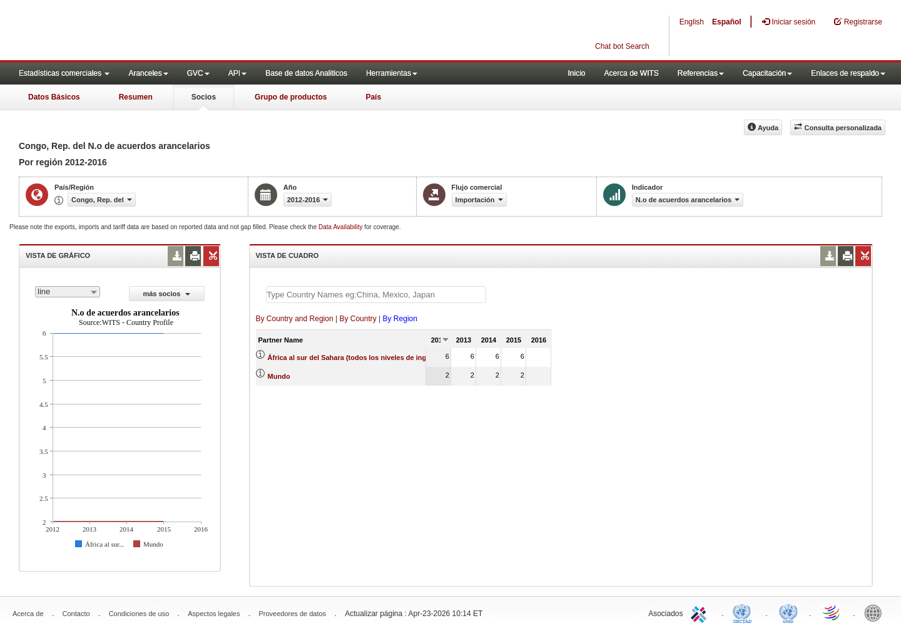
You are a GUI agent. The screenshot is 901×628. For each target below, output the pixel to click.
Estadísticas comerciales (64, 73)
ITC (700, 612)
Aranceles (148, 73)
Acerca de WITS (631, 73)
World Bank (875, 612)
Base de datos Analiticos (306, 73)
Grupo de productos (291, 97)
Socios (203, 97)
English (692, 22)
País (373, 97)
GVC (198, 73)
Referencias (701, 73)
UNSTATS (788, 612)
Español (726, 22)
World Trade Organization (832, 612)
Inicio (576, 73)
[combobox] (67, 291)
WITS (125, 31)
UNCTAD (744, 612)
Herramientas (391, 73)
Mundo (279, 376)
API (237, 73)
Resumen (136, 97)
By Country (357, 318)
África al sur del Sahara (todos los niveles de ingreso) (356, 357)
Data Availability (341, 227)
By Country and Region (294, 318)
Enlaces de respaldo (848, 73)
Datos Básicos (54, 97)
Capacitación (767, 73)
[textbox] (376, 294)
